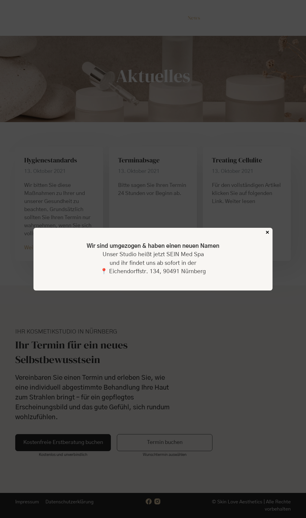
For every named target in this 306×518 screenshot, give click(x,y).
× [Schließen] (267, 232)
